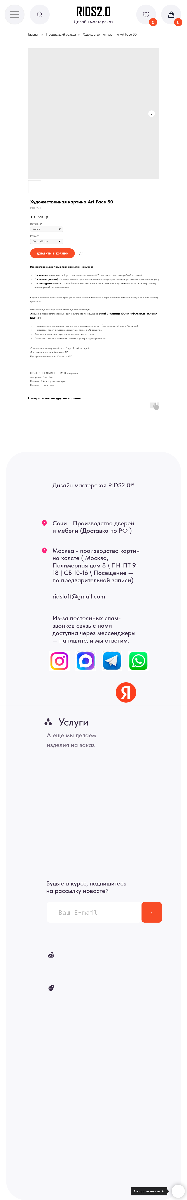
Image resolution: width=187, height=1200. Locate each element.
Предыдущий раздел (61, 34)
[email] (94, 912)
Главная (33, 34)
